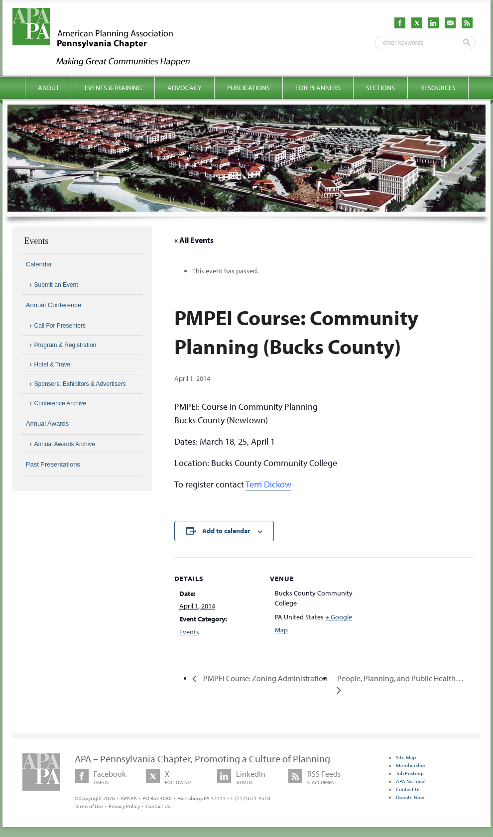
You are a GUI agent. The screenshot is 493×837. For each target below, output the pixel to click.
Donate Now (410, 797)
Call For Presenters (60, 325)
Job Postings (410, 773)
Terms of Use (89, 806)
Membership (410, 765)
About (48, 87)
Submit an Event (56, 284)
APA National (411, 781)
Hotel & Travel (53, 364)
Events (189, 631)
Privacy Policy (124, 806)
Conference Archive (60, 403)
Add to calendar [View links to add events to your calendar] (226, 530)
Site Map (406, 757)
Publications (248, 87)
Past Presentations (53, 464)
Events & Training (113, 87)
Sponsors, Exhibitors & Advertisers (80, 383)
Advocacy (184, 87)
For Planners (318, 87)
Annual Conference (53, 305)
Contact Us (157, 806)
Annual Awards (47, 423)
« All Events (194, 240)
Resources (438, 87)
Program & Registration (65, 345)
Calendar (39, 264)
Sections (380, 87)
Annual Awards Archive (65, 444)
